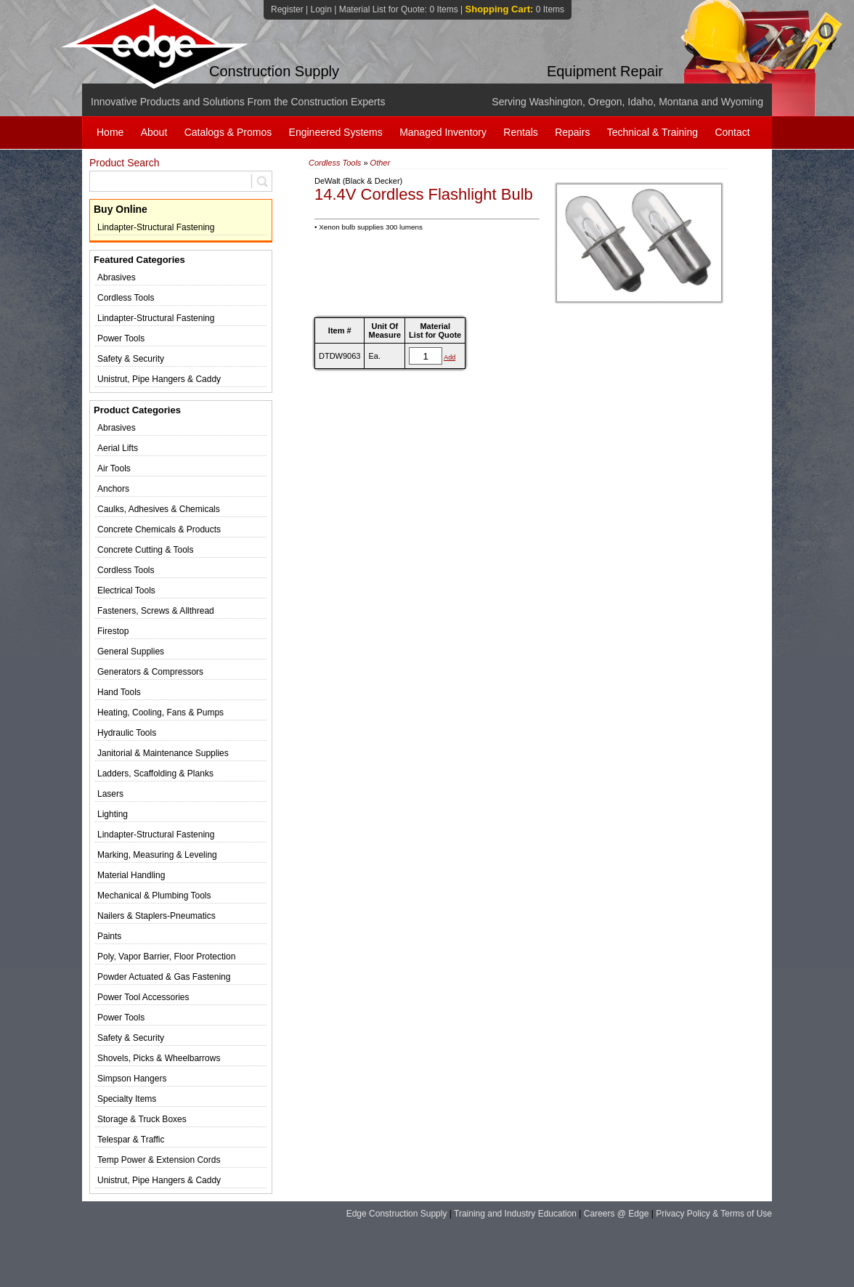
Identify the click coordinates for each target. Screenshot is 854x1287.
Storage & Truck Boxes (142, 1119)
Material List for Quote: (398, 9)
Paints (109, 936)
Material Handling (131, 875)
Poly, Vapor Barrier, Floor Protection (166, 956)
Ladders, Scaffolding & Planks (155, 773)
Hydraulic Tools (126, 733)
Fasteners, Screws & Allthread (155, 611)
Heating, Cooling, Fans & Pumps (160, 712)
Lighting (112, 814)
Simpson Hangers (131, 1078)
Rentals (520, 132)
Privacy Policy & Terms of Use (714, 1214)
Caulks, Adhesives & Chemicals (158, 509)
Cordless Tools (125, 298)
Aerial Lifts (117, 448)
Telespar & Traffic (130, 1139)
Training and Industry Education (515, 1214)
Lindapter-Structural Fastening (155, 227)
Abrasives (116, 277)
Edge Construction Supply (396, 1214)
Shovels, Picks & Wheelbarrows (158, 1058)
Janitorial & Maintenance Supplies (163, 753)
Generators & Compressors (150, 672)
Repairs (572, 132)
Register (287, 9)
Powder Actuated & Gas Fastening (163, 977)
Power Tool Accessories (143, 997)
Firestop (113, 631)
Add (449, 357)
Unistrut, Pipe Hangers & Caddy (159, 379)
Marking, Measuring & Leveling (157, 855)
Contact (732, 132)
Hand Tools (119, 692)
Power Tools (121, 338)
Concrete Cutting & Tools (145, 550)
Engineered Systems (336, 132)
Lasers (110, 794)
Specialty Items (126, 1099)
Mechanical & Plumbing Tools (154, 895)
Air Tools (114, 468)
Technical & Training (652, 132)
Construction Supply (274, 71)
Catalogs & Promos (228, 132)
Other (380, 162)
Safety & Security (130, 359)
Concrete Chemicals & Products (159, 529)
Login (320, 9)
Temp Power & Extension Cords (158, 1160)
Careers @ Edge (616, 1214)
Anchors (113, 489)
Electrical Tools (126, 590)
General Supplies (130, 651)
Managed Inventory (443, 132)
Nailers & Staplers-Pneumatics (156, 916)
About (154, 132)
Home (110, 132)
